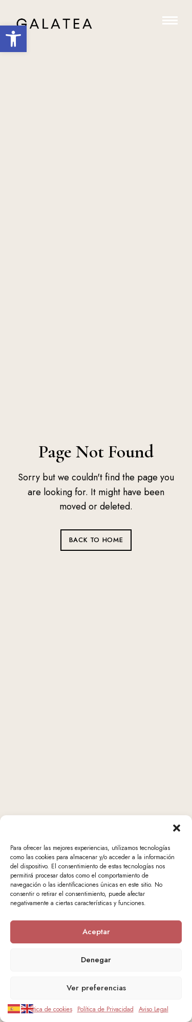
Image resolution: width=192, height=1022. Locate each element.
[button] (13, 39)
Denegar (96, 959)
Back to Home (96, 540)
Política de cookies (48, 1009)
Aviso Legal (153, 1009)
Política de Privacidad (105, 1009)
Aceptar (96, 931)
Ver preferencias (96, 987)
